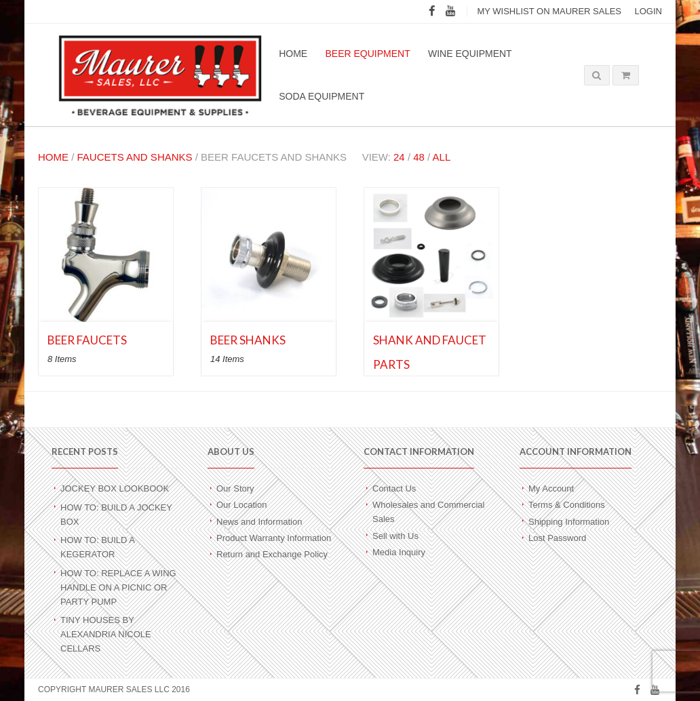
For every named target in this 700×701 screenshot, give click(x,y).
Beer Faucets (87, 340)
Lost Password (557, 538)
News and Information (259, 522)
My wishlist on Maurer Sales (549, 11)
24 (399, 157)
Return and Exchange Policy (272, 554)
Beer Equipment (367, 53)
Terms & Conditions (566, 505)
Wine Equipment (470, 53)
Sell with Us (395, 536)
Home (293, 53)
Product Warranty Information (273, 538)
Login (648, 11)
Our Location (241, 505)
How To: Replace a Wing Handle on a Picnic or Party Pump (118, 587)
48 (419, 157)
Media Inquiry (398, 552)
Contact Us (394, 488)
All (442, 157)
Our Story (235, 488)
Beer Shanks (248, 340)
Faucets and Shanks (135, 157)
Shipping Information (568, 522)
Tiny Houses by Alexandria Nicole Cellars (105, 634)
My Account (551, 488)
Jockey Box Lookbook (114, 488)
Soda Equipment (321, 96)
